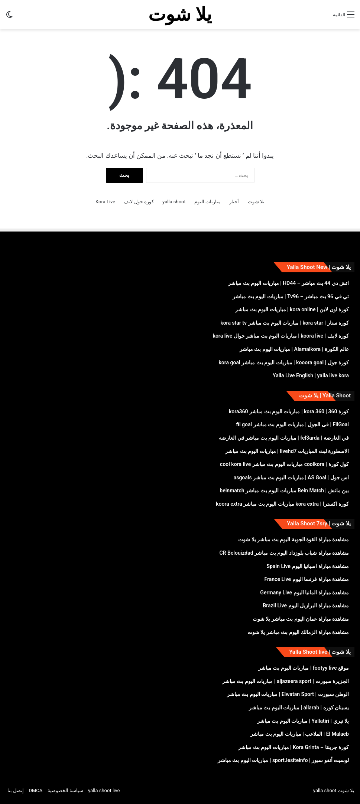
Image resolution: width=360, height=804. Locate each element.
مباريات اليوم (207, 201)
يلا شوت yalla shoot (333, 790)
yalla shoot (174, 201)
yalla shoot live (104, 790)
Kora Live (105, 201)
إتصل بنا (15, 790)
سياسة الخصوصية (65, 790)
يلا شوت (256, 201)
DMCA (35, 790)
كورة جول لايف (138, 201)
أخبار (234, 201)
